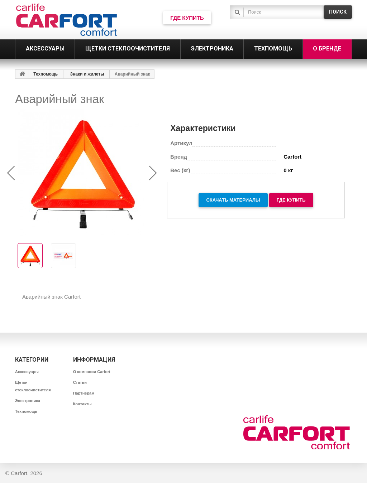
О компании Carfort (91, 372)
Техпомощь (45, 74)
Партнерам (84, 393)
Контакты (82, 404)
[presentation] (11, 173)
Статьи (80, 382)
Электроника (27, 401)
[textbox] (282, 12)
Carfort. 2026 (26, 473)
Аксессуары (27, 372)
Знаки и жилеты (87, 74)
